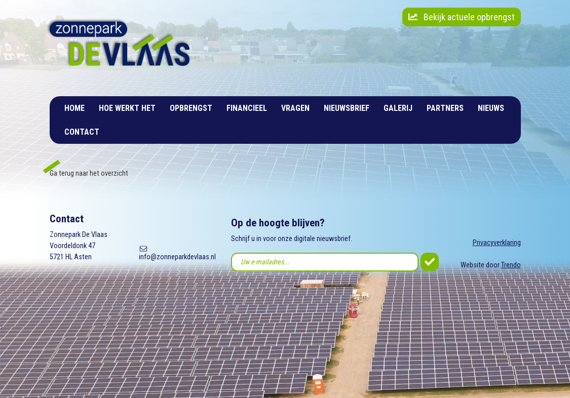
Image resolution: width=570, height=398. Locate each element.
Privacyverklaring (497, 242)
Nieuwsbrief (346, 108)
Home (74, 108)
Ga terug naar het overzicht (89, 173)
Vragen (295, 108)
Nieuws (491, 108)
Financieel (246, 108)
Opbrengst (191, 108)
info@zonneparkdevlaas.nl (177, 257)
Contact (81, 132)
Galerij (398, 108)
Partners (445, 108)
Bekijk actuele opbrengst (461, 17)
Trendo (511, 265)
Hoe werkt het (127, 108)
